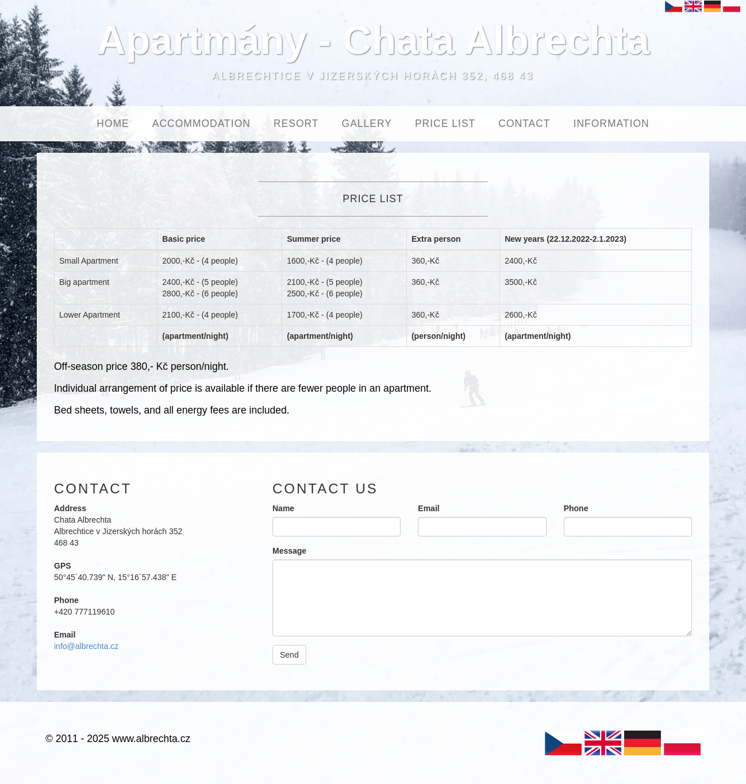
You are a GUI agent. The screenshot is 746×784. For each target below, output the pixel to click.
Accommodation (201, 123)
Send (289, 654)
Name (283, 508)
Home (113, 123)
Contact (524, 123)
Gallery (367, 123)
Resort (296, 123)
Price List (445, 123)
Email (428, 508)
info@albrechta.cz (86, 646)
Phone (576, 508)
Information (611, 123)
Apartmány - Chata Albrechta (373, 40)
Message (289, 550)
